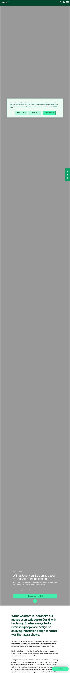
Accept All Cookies (21, 112)
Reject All (34, 112)
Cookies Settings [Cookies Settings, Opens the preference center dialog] (49, 112)
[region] (35, 108)
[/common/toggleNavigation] (67, 2)
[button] (64, 2)
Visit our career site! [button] (35, 596)
